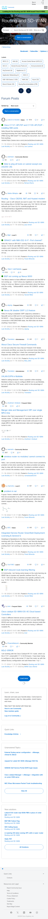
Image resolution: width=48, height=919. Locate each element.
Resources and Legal (24, 884)
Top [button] (2, 869)
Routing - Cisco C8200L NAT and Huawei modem (23, 199)
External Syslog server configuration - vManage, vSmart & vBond (22, 753)
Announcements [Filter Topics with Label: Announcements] (36, 66)
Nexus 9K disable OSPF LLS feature (19, 310)
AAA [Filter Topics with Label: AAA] (14, 61)
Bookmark (24, 51)
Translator (27, 392)
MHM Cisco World (30, 666)
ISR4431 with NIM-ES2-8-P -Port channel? (23, 240)
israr (25, 633)
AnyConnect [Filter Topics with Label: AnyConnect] (6, 70)
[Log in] (42, 2)
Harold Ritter (28, 295)
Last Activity (5, 146)
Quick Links (24, 874)
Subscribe (34, 51)
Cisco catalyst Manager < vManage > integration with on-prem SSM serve (24, 776)
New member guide (12, 711)
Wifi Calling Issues (11, 827)
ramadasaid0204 (30, 475)
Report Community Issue (14, 888)
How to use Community (13, 709)
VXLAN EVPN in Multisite (12, 376)
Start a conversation (24, 37)
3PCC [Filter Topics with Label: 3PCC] (4, 61)
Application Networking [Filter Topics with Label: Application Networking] (10, 75)
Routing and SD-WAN (35, 144)
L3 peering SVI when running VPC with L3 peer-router (24, 833)
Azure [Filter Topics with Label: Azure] (34, 79)
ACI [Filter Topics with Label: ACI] (4, 66)
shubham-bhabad (30, 439)
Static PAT (8, 839)
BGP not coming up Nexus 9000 (18, 276)
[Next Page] (28, 90)
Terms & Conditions (13, 893)
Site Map (9, 904)
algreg (26, 329)
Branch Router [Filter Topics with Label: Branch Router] (7, 84)
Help (8, 890)
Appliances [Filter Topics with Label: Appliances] (20, 70)
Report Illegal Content (13, 906)
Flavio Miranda (29, 259)
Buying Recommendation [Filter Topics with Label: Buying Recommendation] (26, 84)
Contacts (9, 878)
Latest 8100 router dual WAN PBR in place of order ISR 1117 (23, 814)
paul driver (28, 225)
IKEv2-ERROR (7, 650)
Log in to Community (13, 716)
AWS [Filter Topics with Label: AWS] (23, 79)
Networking (6, 47)
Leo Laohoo (28, 146)
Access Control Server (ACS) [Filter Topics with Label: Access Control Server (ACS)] (31, 61)
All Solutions (24, 847)
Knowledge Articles (13, 734)
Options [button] (43, 51)
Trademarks (10, 901)
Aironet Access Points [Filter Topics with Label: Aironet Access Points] (18, 66)
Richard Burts (29, 183)
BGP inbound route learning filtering (19, 570)
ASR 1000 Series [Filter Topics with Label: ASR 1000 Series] (8, 79)
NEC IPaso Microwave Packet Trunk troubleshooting (23, 783)
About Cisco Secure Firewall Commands (18, 345)
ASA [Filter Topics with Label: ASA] (24, 75)
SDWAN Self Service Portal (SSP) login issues (21, 768)
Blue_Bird (27, 361)
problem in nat (10, 491)
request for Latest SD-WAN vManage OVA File (21, 761)
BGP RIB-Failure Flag (12, 821)
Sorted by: (5, 106)
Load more (24, 678)
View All (24, 791)
